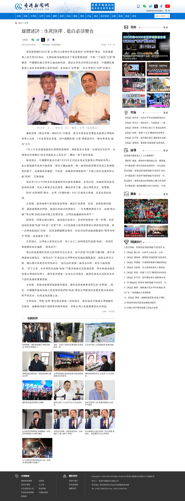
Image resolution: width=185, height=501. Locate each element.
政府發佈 (105, 16)
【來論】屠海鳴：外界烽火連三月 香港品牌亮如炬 (147, 128)
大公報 (41, 485)
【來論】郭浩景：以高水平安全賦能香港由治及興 (146, 118)
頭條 (19, 16)
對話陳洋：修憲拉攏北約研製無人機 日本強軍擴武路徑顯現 (151, 181)
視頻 (69, 16)
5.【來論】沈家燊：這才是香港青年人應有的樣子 (146, 267)
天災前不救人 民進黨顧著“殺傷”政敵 (99, 345)
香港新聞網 (73, 485)
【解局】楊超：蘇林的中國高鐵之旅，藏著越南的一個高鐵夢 (152, 161)
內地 (48, 16)
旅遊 (127, 16)
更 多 (165, 27)
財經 (62, 16)
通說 (96, 16)
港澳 (25, 16)
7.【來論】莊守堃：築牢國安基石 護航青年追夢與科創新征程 (152, 277)
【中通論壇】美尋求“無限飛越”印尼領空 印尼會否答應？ (150, 176)
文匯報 (41, 481)
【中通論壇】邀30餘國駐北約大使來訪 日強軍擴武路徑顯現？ (153, 186)
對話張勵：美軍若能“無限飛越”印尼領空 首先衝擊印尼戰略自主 (153, 171)
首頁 (20, 23)
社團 (114, 16)
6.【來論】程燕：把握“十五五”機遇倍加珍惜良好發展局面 (150, 272)
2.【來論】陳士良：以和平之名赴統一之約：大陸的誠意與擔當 (152, 252)
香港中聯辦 (25, 485)
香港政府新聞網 (27, 492)
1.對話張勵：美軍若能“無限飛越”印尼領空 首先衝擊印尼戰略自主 (153, 247)
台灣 (41, 16)
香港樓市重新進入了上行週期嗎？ (139, 156)
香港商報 (42, 488)
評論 (89, 16)
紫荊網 (24, 496)
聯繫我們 (72, 488)
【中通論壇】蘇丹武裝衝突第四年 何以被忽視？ (146, 166)
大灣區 (33, 16)
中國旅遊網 (43, 492)
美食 (134, 16)
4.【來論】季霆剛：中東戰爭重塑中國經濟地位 (145, 262)
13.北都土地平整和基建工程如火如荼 (141, 308)
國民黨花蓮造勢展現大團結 (33, 402)
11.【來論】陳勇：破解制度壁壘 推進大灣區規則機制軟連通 (151, 298)
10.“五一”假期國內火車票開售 (137, 292)
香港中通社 (73, 481)
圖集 (75, 16)
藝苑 (120, 16)
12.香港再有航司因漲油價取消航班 (140, 303)
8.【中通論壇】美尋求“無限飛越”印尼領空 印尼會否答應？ (151, 282)
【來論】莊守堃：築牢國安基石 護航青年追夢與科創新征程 (151, 138)
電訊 (82, 16)
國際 (55, 16)
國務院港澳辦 (26, 481)
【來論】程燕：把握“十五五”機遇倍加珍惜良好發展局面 (149, 133)
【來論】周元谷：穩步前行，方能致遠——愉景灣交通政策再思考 (154, 123)
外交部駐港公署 (27, 488)
